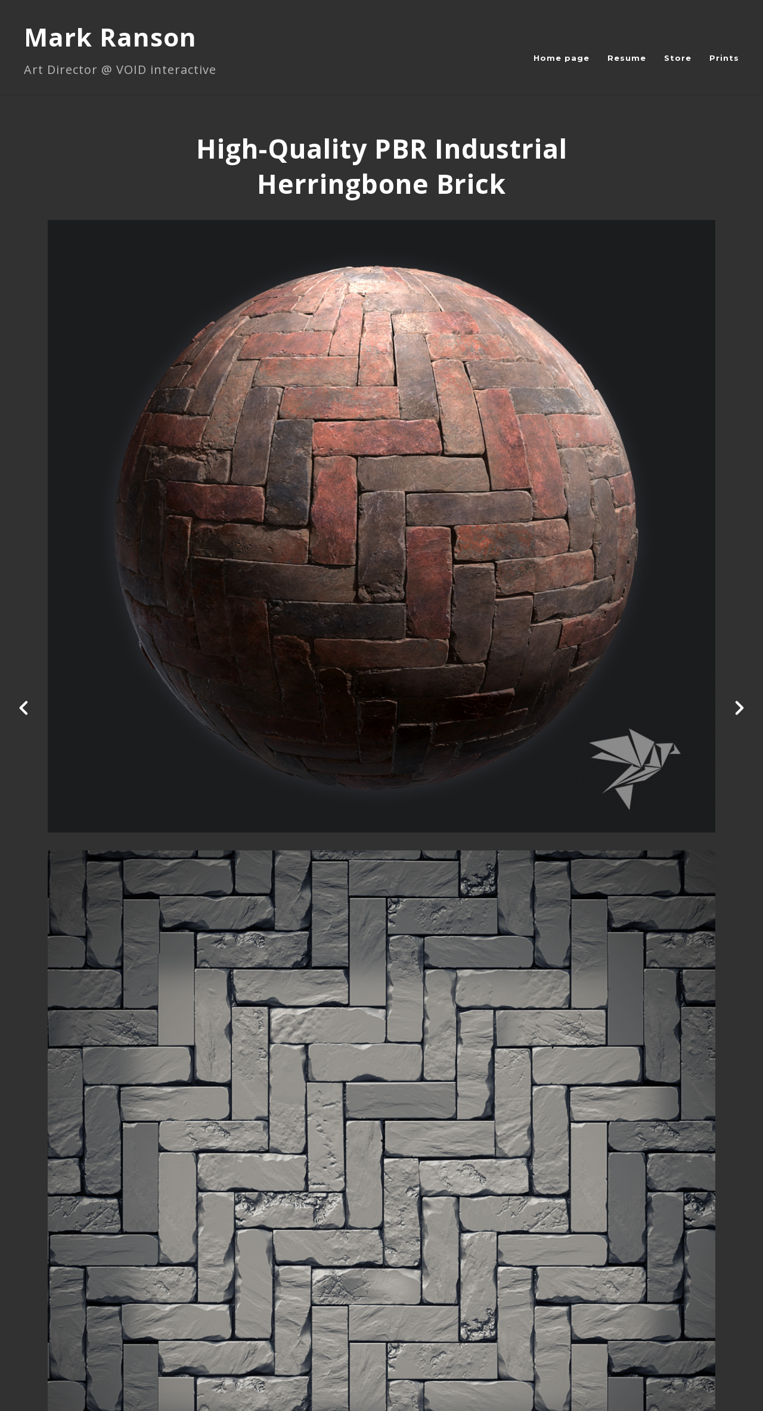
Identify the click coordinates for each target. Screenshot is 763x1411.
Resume (626, 58)
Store (677, 58)
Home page (562, 58)
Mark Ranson (110, 37)
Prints (724, 58)
